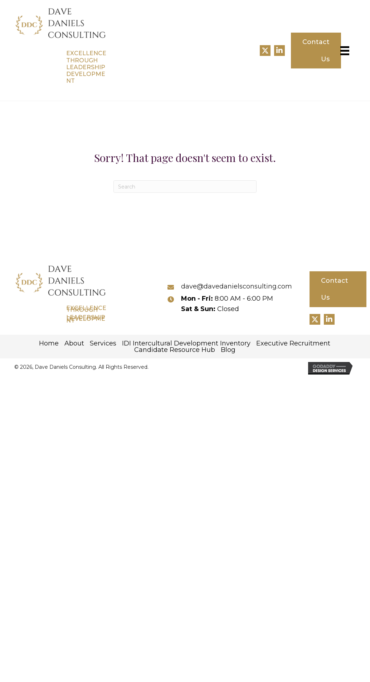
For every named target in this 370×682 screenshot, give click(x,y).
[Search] (185, 186)
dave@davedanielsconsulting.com (236, 286)
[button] (265, 50)
